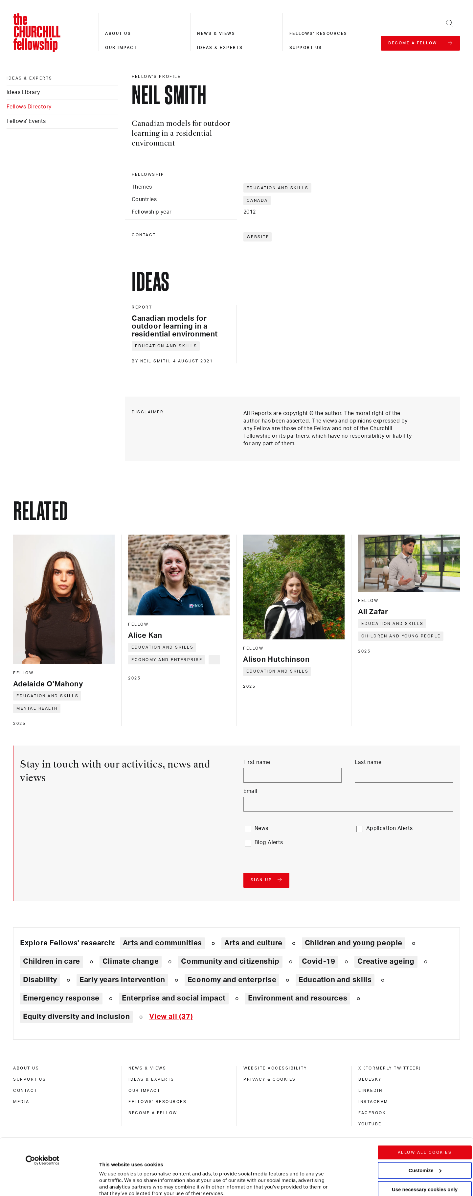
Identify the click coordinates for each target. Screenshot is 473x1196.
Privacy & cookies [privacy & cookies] (269, 1079)
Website (258, 237)
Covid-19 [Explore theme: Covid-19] (318, 961)
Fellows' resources (318, 33)
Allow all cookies (425, 1099)
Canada (257, 200)
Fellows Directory (29, 106)
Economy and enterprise (166, 660)
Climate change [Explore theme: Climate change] (130, 961)
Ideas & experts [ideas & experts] (30, 78)
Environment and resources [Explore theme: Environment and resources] (297, 998)
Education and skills (278, 188)
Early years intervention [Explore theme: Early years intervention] (122, 979)
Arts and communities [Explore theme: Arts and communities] (162, 943)
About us (118, 33)
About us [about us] (26, 1068)
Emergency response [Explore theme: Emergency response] (61, 998)
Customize (425, 1117)
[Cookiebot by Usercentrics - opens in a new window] (42, 1107)
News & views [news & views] (147, 1068)
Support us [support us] (29, 1079)
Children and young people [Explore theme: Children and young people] (353, 943)
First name (256, 762)
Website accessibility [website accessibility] (275, 1068)
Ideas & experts (220, 48)
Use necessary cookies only (425, 1136)
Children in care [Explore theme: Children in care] (51, 961)
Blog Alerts (269, 842)
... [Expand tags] (214, 660)
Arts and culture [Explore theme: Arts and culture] (253, 943)
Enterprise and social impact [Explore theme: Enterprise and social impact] (174, 998)
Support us (305, 48)
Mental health (37, 708)
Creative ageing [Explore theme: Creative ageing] (385, 961)
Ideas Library (23, 92)
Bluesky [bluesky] (370, 1079)
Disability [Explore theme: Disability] (40, 979)
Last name (368, 762)
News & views (216, 33)
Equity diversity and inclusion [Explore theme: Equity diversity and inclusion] (76, 1016)
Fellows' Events (26, 121)
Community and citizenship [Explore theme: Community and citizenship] (230, 961)
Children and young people (401, 636)
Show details (108, 1171)
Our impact (121, 48)
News (261, 828)
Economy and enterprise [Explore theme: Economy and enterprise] (232, 979)
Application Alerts (389, 828)
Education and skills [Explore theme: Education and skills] (335, 979)
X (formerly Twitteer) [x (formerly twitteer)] (389, 1068)
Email (250, 791)
